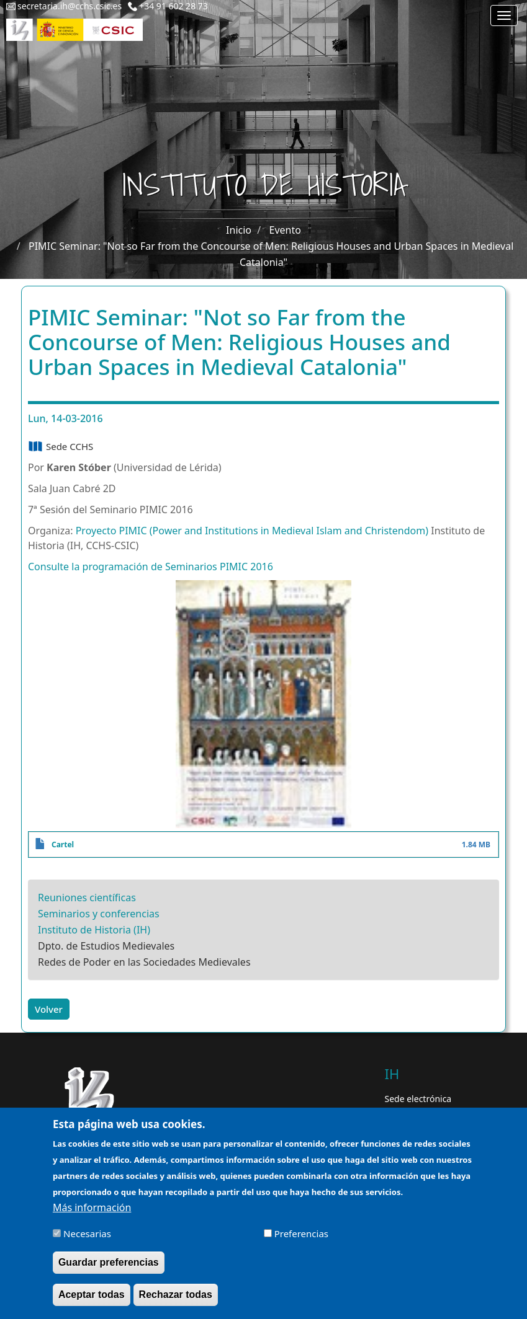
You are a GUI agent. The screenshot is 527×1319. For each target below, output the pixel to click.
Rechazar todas (175, 1302)
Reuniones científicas (87, 897)
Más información (92, 1215)
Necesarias (87, 1241)
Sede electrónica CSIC (418, 1105)
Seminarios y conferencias (99, 913)
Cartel (63, 844)
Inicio (238, 230)
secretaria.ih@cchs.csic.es (69, 6)
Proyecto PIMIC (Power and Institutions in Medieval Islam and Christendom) (252, 530)
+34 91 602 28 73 (173, 6)
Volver (49, 1009)
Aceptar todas (91, 1302)
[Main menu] (504, 15)
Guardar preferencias (108, 1269)
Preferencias (301, 1241)
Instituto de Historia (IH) (94, 930)
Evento (285, 230)
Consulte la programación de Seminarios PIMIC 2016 (150, 566)
